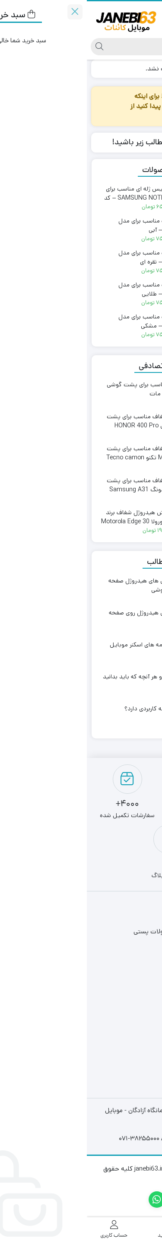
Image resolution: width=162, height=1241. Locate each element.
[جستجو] (89, 46)
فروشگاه (131, 917)
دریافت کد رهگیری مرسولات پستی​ (97, 931)
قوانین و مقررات (120, 945)
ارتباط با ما (128, 973)
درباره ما (131, 959)
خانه (147, 68)
